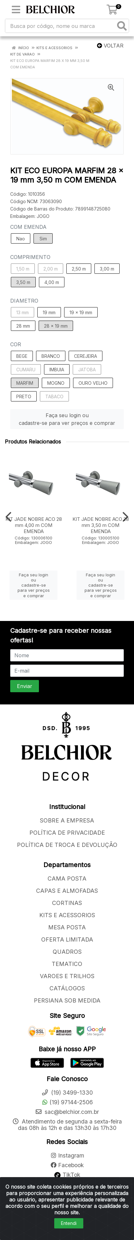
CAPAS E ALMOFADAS (67, 890)
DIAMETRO (24, 300)
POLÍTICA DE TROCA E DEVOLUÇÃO (67, 844)
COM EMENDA (28, 227)
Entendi (69, 1223)
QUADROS (67, 951)
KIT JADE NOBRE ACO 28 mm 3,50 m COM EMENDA (100, 525)
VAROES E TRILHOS (67, 976)
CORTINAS (67, 903)
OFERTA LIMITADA (67, 939)
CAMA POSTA (67, 878)
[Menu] (16, 9)
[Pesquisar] (122, 25)
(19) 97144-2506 (67, 1102)
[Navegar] (8, 517)
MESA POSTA (67, 927)
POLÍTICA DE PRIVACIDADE (67, 832)
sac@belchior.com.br (67, 1111)
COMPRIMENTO (30, 257)
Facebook (67, 1165)
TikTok (67, 1174)
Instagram (67, 1155)
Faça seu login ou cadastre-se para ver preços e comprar (67, 419)
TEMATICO (67, 963)
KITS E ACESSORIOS (67, 915)
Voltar (110, 45)
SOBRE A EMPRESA (67, 820)
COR (15, 344)
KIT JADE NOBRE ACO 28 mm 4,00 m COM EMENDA (33, 525)
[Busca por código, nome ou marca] (60, 25)
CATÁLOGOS (67, 988)
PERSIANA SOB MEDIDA (67, 1000)
